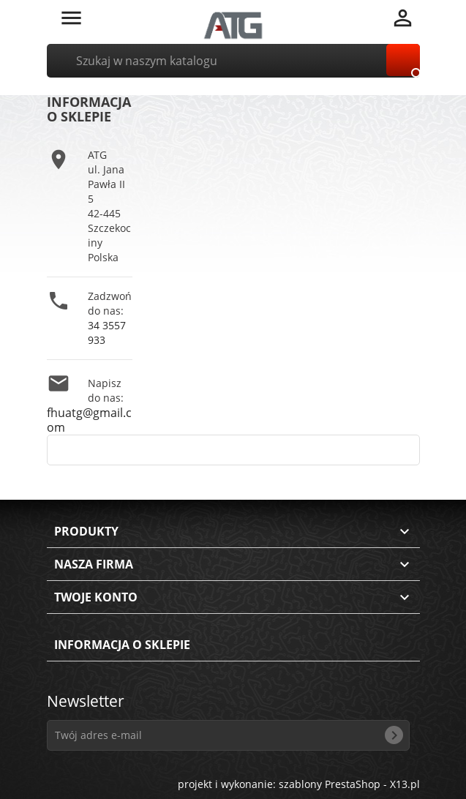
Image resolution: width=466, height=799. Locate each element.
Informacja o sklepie (122, 645)
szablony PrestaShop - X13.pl (349, 784)
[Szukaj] (233, 61)
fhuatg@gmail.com (89, 420)
